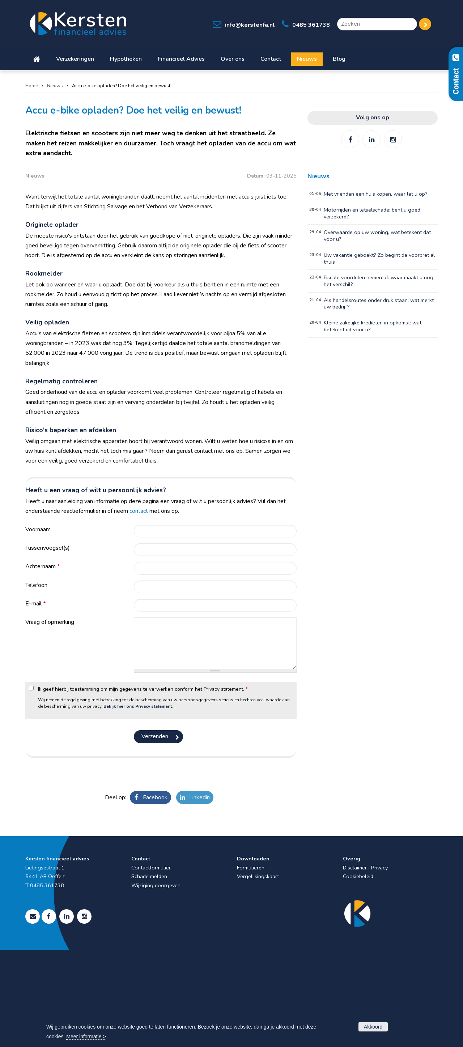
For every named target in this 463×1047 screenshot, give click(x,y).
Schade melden (149, 973)
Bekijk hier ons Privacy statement (137, 803)
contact (138, 608)
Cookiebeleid (358, 973)
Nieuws (55, 85)
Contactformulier (151, 965)
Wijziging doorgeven (155, 982)
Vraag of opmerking (49, 719)
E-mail (35, 701)
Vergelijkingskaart (258, 973)
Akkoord (373, 1027)
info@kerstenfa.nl (250, 25)
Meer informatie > (86, 1036)
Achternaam (42, 664)
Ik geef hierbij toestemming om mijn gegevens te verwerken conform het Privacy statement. (143, 786)
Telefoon (36, 682)
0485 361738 (311, 25)
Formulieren (250, 965)
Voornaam (38, 627)
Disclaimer (355, 965)
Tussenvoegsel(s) (47, 645)
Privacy (379, 965)
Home (31, 85)
